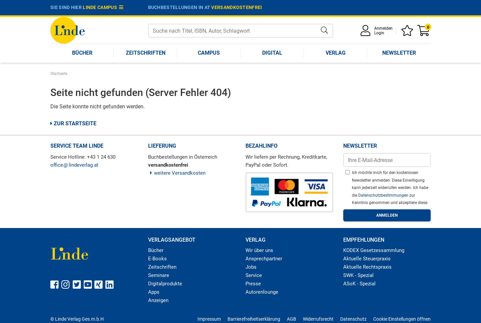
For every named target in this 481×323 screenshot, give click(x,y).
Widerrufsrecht (318, 319)
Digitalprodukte (165, 284)
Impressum (209, 319)
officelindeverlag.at (74, 165)
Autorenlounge (262, 292)
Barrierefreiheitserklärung (253, 319)
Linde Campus (103, 7)
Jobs (251, 267)
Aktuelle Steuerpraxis (367, 259)
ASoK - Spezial (359, 284)
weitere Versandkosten (177, 173)
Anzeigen (158, 300)
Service (254, 275)
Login (379, 33)
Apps (153, 292)
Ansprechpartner (264, 259)
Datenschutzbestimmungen (383, 195)
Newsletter (399, 53)
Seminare (158, 275)
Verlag (336, 53)
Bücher (82, 53)
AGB (291, 319)
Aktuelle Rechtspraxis (367, 267)
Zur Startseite (73, 123)
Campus (209, 53)
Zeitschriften (145, 53)
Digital (272, 53)
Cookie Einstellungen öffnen (402, 319)
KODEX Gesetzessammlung (373, 250)
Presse (253, 284)
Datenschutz (353, 319)
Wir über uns (259, 250)
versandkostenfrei (236, 7)
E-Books (157, 259)
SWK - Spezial (358, 275)
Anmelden (383, 28)
